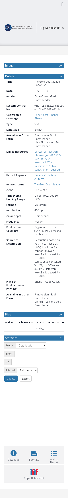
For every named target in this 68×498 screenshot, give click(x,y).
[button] (34, 454)
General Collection (45, 175)
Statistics (11, 338)
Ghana (38, 118)
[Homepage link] (34, 27)
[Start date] (33, 354)
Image (9, 65)
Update (11, 378)
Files (8, 314)
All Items (39, 179)
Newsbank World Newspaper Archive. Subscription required (47, 166)
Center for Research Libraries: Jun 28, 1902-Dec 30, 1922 (47, 155)
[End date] (29, 362)
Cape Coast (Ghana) (46, 115)
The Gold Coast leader (47, 184)
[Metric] (31, 345)
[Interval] (27, 370)
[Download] (14, 454)
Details (10, 76)
